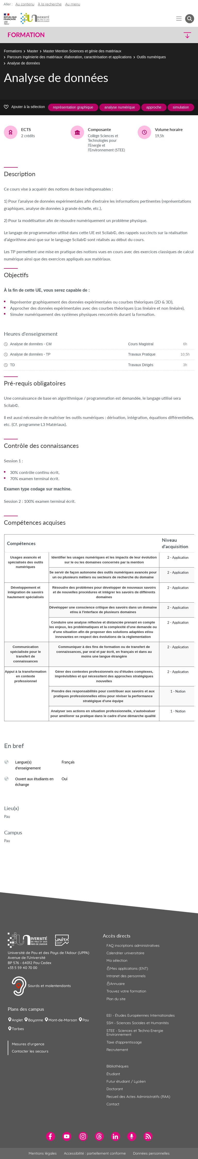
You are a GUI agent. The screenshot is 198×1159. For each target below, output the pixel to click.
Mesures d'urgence (28, 1044)
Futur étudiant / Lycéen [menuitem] (126, 1081)
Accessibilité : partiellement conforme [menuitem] (95, 1153)
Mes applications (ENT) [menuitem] (127, 968)
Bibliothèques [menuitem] (117, 1066)
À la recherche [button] (50, 4)
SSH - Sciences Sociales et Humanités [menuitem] (137, 1023)
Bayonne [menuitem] (35, 1020)
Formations (13, 51)
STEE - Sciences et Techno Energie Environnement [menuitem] (134, 1032)
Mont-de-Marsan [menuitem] (62, 1020)
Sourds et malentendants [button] (41, 986)
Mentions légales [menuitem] (43, 1153)
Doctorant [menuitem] (114, 1089)
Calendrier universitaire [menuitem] (125, 953)
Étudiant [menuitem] (113, 1074)
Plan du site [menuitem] (116, 999)
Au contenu (24, 4)
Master (32, 51)
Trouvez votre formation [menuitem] (126, 991)
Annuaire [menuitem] (115, 983)
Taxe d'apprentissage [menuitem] (124, 1042)
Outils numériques (151, 57)
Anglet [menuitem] (17, 1020)
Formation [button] (26, 34)
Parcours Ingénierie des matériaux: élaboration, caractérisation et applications (69, 57)
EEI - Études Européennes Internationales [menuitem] (140, 1015)
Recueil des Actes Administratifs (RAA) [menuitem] (138, 1096)
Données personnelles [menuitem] (151, 1153)
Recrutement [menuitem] (117, 1049)
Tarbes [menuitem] (18, 1028)
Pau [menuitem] (85, 1020)
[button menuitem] (189, 18)
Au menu (72, 4)
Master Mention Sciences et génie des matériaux (82, 51)
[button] (172, 35)
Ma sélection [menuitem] (116, 960)
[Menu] (179, 18)
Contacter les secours (30, 1051)
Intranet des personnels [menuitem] (126, 976)
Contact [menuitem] (112, 1104)
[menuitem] (50, 1136)
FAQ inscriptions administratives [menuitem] (133, 945)
